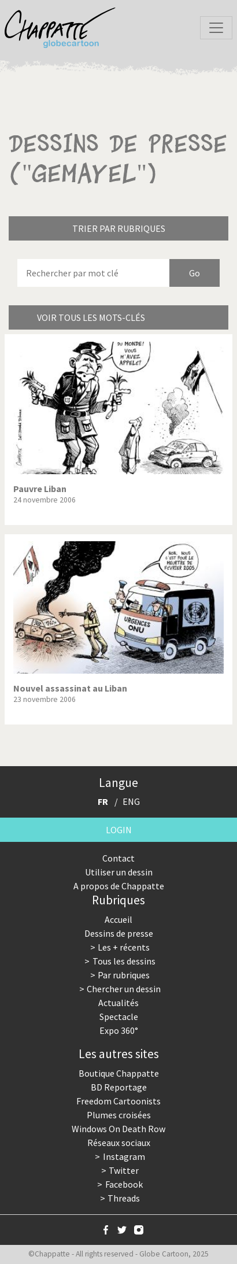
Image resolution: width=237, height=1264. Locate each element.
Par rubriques (124, 975)
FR (103, 801)
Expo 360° (118, 1030)
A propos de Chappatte (118, 886)
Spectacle (118, 1016)
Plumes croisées (119, 1115)
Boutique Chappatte (119, 1073)
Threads (124, 1198)
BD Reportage (119, 1087)
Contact (118, 858)
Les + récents (124, 947)
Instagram (124, 1156)
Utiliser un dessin (119, 872)
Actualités (118, 1002)
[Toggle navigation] (216, 27)
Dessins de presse (118, 933)
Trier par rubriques (118, 228)
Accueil (118, 919)
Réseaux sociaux (118, 1142)
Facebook (124, 1184)
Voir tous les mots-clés (91, 317)
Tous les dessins (123, 961)
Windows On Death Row (118, 1128)
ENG (131, 801)
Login (119, 830)
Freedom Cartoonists (118, 1101)
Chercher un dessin (124, 989)
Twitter (124, 1170)
